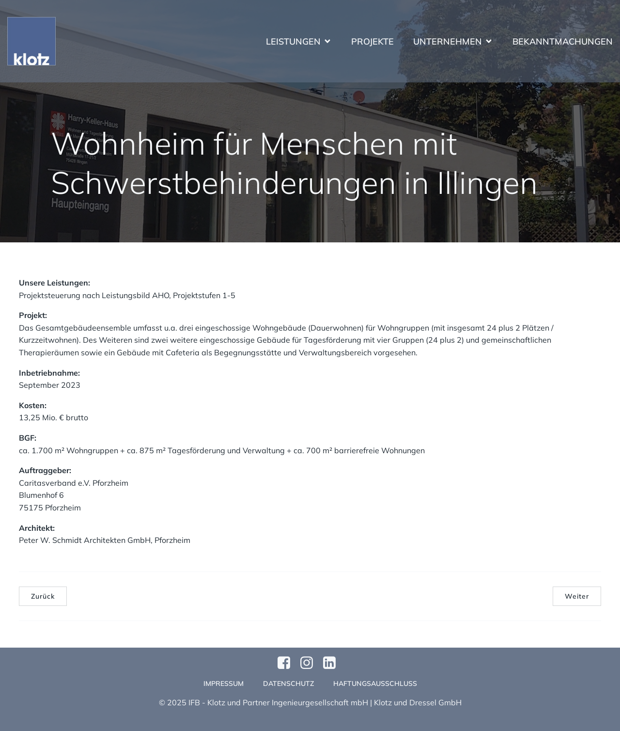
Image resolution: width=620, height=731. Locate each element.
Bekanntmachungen (562, 41)
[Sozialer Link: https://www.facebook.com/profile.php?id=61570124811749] (287, 663)
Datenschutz (288, 683)
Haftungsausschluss (375, 683)
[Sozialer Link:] (333, 663)
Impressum (223, 683)
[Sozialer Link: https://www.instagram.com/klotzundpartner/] (310, 663)
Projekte (372, 41)
